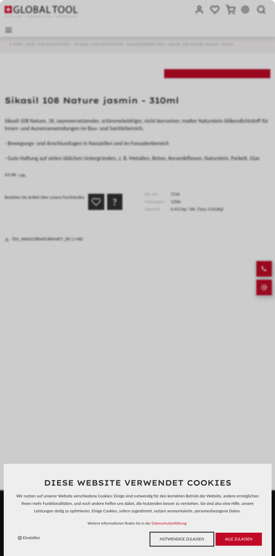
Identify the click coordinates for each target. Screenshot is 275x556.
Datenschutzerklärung (169, 523)
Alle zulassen (238, 539)
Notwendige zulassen (182, 539)
